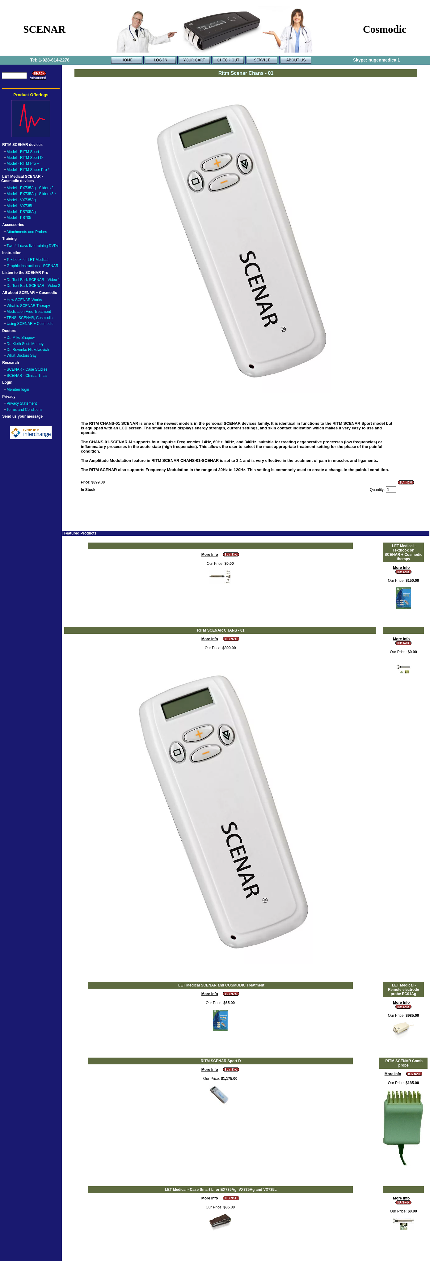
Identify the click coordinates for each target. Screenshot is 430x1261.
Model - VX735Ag (21, 200)
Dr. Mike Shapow (21, 337)
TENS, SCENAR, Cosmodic (29, 318)
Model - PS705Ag (21, 212)
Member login (18, 389)
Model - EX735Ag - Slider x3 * (31, 194)
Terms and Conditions (24, 409)
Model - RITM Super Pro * (28, 170)
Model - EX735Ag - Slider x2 (30, 188)
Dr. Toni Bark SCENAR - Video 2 (33, 285)
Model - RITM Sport (23, 152)
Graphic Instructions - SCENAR (32, 266)
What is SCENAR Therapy (28, 306)
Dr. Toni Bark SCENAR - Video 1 (33, 280)
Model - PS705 (19, 217)
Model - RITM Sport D (25, 157)
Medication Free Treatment (29, 311)
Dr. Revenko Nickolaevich (28, 349)
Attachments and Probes (26, 232)
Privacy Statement (22, 403)
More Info (209, 554)
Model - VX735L (20, 206)
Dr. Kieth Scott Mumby (25, 344)
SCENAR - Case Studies (27, 369)
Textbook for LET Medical (27, 260)
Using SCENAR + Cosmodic (30, 324)
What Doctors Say (22, 355)
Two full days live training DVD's (32, 246)
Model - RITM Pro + (23, 163)
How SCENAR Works (24, 300)
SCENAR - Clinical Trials (27, 375)
